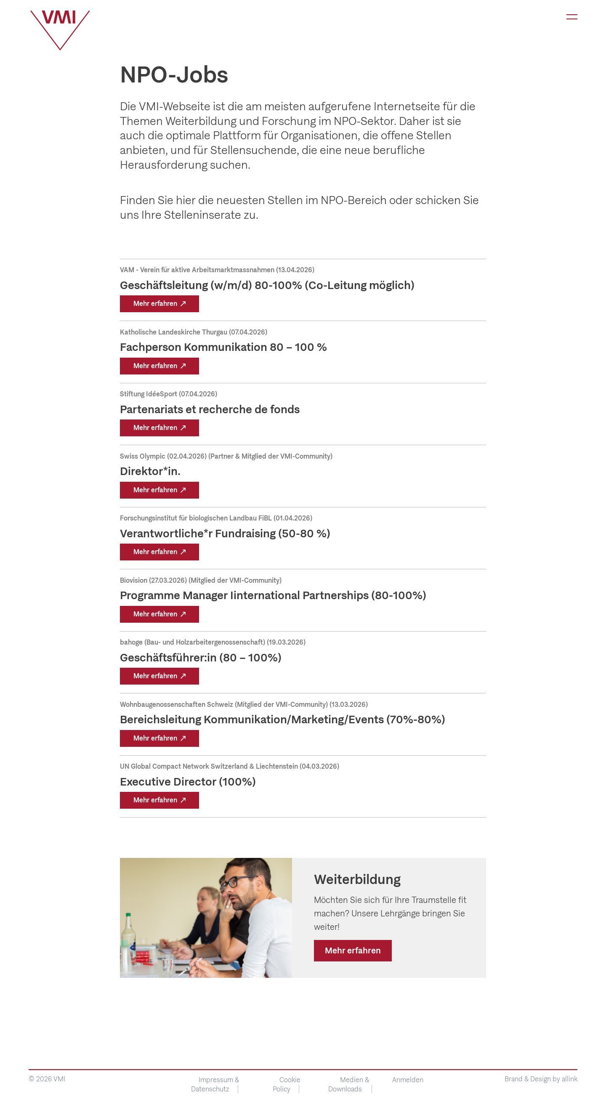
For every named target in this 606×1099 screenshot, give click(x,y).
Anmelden (407, 1080)
